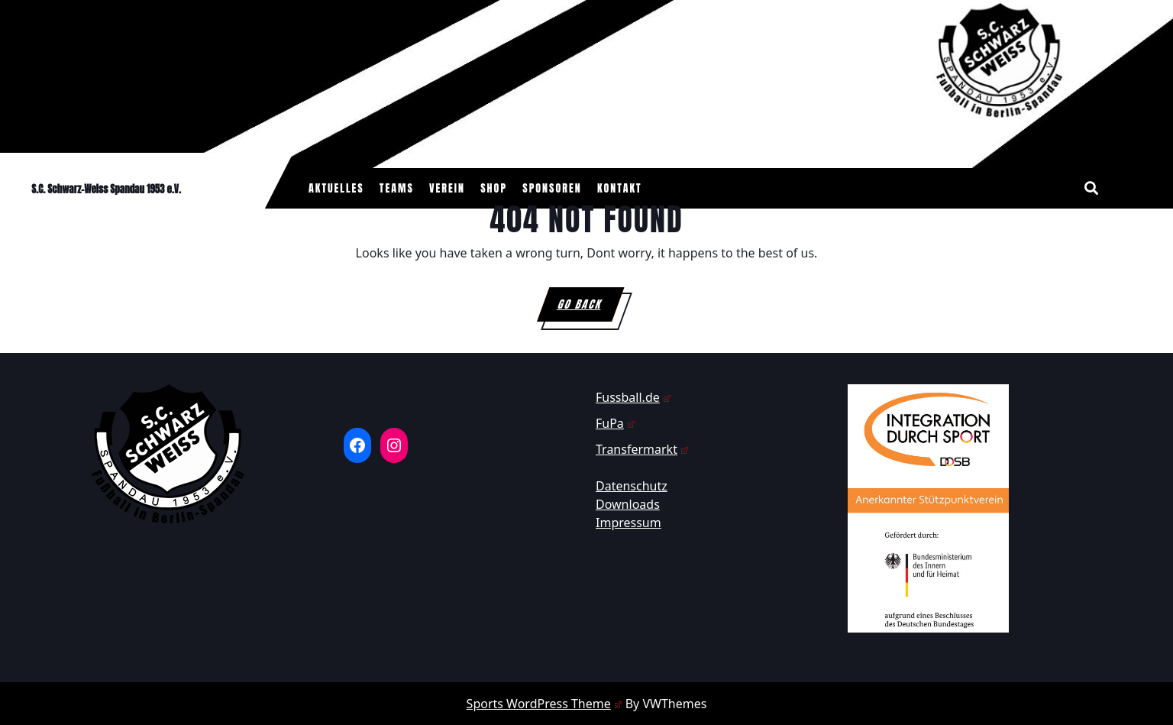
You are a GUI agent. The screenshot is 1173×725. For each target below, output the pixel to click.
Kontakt (619, 188)
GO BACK (590, 309)
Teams (397, 188)
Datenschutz (631, 485)
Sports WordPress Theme (544, 703)
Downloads (628, 504)
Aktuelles (336, 188)
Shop (493, 188)
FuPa (615, 423)
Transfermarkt (642, 449)
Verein (447, 188)
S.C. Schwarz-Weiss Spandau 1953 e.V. (106, 189)
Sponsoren (552, 188)
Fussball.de (633, 397)
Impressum (628, 522)
